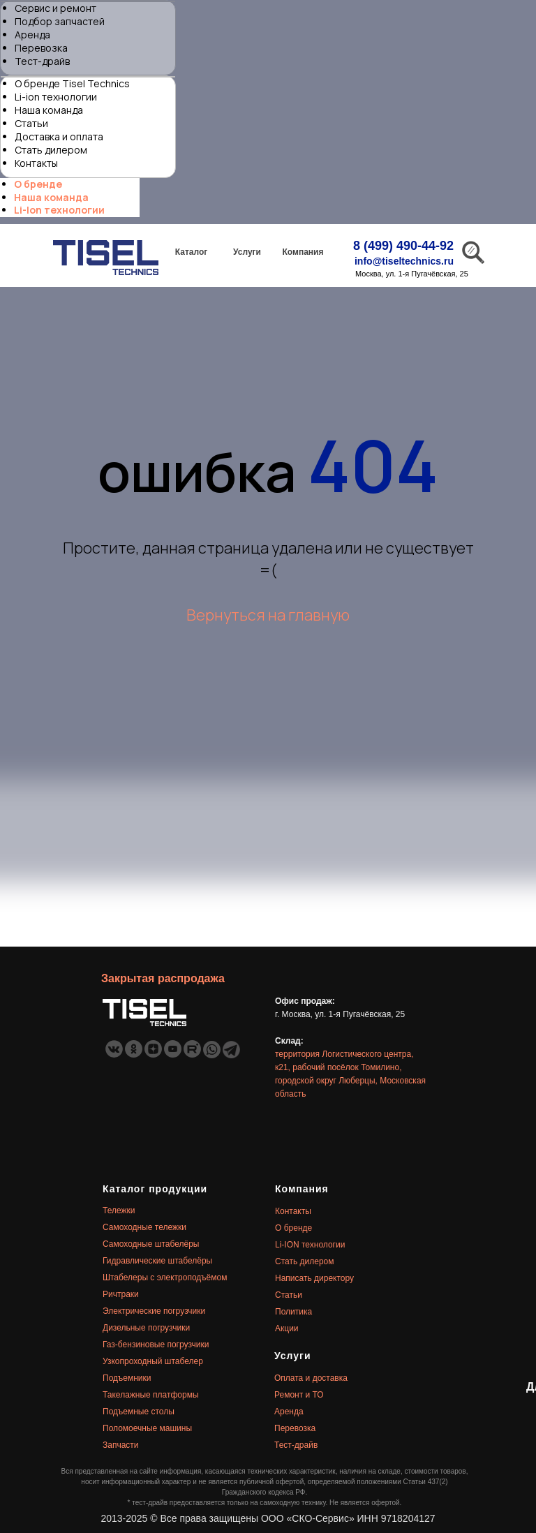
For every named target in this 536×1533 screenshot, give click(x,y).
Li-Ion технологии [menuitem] (59, 209)
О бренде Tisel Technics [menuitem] (72, 83)
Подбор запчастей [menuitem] (60, 21)
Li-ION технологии (310, 1245)
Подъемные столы (138, 1411)
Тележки (119, 1210)
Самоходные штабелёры (151, 1244)
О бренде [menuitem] (38, 184)
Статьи (288, 1295)
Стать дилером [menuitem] (51, 149)
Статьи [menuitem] (31, 123)
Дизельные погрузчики (146, 1328)
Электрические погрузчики (154, 1311)
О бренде (293, 1228)
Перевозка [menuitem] (41, 47)
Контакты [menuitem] (36, 163)
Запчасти (121, 1445)
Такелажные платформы (151, 1395)
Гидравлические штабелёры (157, 1261)
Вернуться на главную (268, 615)
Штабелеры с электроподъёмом (165, 1277)
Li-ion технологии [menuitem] (56, 96)
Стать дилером (304, 1261)
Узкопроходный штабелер (153, 1361)
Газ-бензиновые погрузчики (156, 1344)
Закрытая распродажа (163, 978)
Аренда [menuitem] (32, 34)
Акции (287, 1328)
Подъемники (127, 1378)
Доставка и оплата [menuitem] (59, 136)
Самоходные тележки (144, 1227)
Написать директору (314, 1278)
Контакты (293, 1211)
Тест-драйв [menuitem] (42, 61)
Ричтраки (121, 1294)
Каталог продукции (155, 1188)
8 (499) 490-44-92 (403, 246)
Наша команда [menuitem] (49, 110)
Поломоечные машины (147, 1428)
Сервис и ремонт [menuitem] (55, 8)
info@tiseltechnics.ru (404, 261)
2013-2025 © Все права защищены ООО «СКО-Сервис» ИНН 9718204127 (267, 1518)
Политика (293, 1312)
